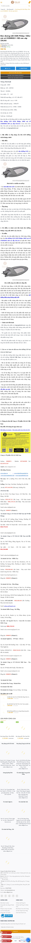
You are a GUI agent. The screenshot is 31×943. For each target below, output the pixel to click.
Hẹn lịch (7, 68)
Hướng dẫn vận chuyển (5, 912)
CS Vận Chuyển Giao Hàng (22, 910)
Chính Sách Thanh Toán (21, 912)
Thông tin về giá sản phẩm (6, 908)
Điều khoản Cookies (4, 903)
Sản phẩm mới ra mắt (6, 693)
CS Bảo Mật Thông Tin (21, 903)
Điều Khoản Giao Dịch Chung (22, 908)
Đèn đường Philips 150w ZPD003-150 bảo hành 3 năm (12, 736)
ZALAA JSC (18, 938)
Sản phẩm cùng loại (8, 718)
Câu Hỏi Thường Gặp (5, 910)
